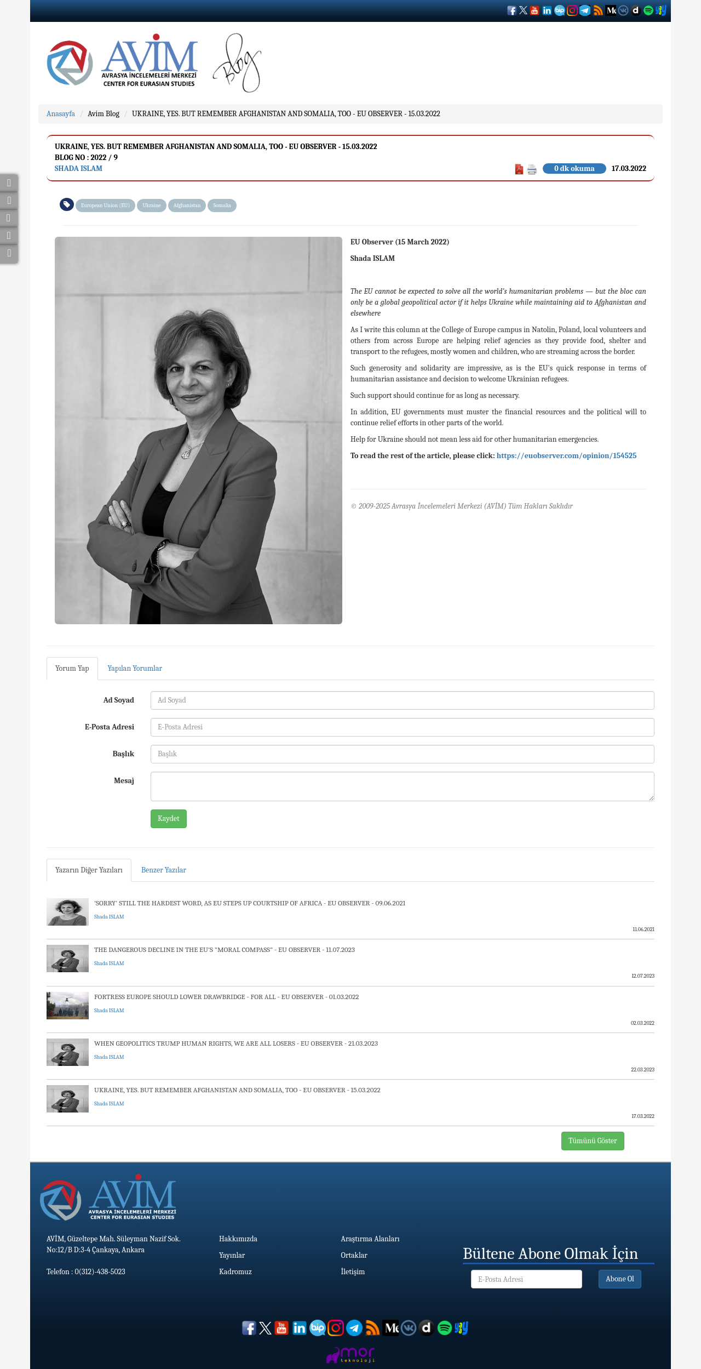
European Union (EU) (105, 205)
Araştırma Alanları (370, 1238)
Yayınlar (232, 1255)
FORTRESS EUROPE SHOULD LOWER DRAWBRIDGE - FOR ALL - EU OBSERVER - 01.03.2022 (226, 996)
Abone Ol (620, 1279)
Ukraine (151, 205)
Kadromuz (235, 1271)
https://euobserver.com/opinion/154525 (567, 455)
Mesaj (124, 780)
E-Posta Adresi (109, 727)
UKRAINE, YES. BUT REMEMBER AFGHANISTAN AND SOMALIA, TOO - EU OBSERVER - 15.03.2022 (286, 113)
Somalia (222, 205)
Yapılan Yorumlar (135, 668)
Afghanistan (187, 205)
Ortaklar (354, 1255)
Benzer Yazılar (163, 870)
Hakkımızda (238, 1238)
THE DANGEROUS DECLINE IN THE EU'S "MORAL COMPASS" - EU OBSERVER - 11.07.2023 (224, 949)
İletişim (353, 1271)
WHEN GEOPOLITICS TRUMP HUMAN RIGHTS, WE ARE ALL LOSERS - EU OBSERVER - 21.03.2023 (236, 1043)
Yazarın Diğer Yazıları (89, 870)
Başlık (123, 753)
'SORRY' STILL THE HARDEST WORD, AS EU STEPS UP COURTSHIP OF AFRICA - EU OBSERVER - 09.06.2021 (249, 903)
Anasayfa (61, 113)
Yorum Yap (72, 668)
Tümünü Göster (592, 1140)
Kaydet (169, 818)
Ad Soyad (119, 700)
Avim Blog (103, 113)
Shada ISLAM (78, 168)
